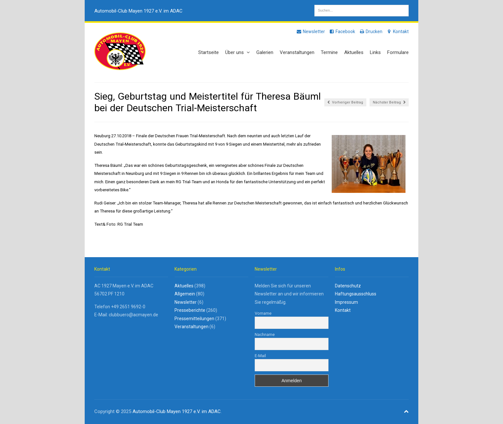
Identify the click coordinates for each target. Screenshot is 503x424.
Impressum (346, 302)
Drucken (370, 31)
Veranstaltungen (297, 52)
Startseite (208, 52)
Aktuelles (353, 52)
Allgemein (185, 293)
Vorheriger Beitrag (345, 102)
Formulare (398, 52)
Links (375, 52)
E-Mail (260, 355)
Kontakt (397, 31)
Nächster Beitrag (389, 102)
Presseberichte (190, 310)
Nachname (265, 334)
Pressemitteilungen (194, 318)
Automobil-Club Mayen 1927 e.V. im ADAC (138, 11)
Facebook (342, 31)
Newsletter (310, 31)
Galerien (264, 52)
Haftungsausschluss (355, 293)
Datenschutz (348, 285)
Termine (329, 52)
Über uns (237, 52)
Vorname (263, 313)
